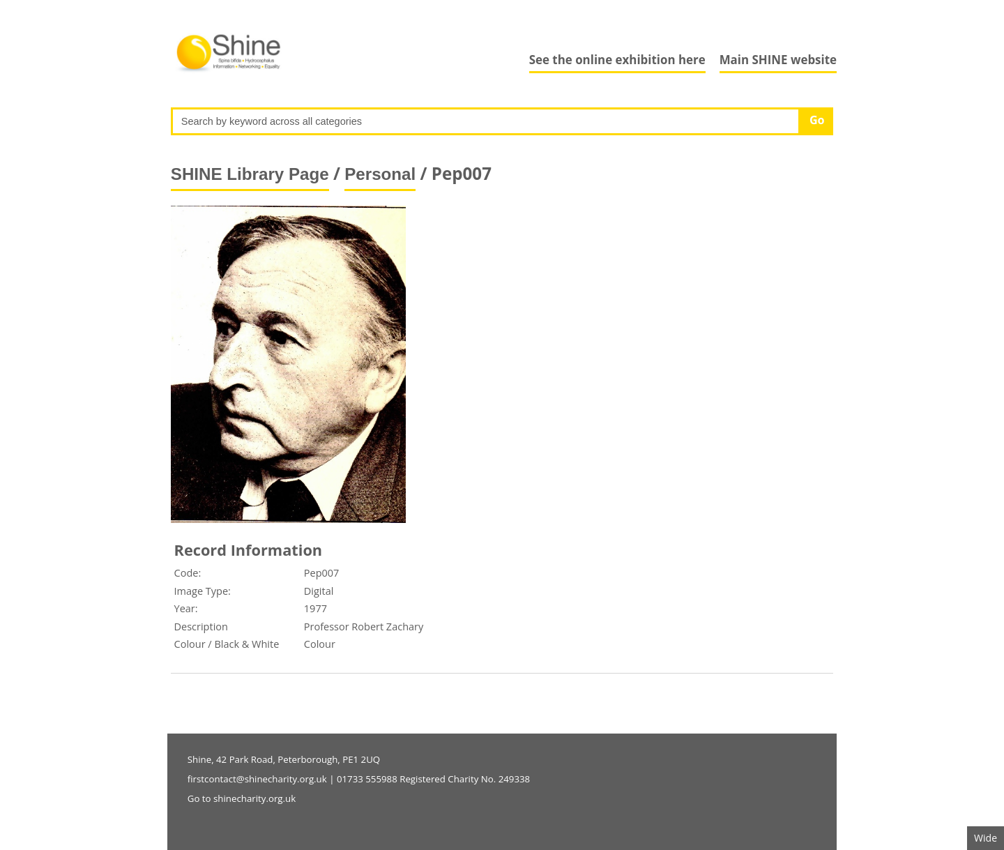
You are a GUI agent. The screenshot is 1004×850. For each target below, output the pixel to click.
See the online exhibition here (617, 60)
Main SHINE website (778, 60)
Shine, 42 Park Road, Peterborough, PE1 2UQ (284, 759)
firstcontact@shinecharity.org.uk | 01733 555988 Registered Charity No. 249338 (359, 779)
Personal (380, 174)
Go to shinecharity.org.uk (242, 798)
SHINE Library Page (250, 174)
